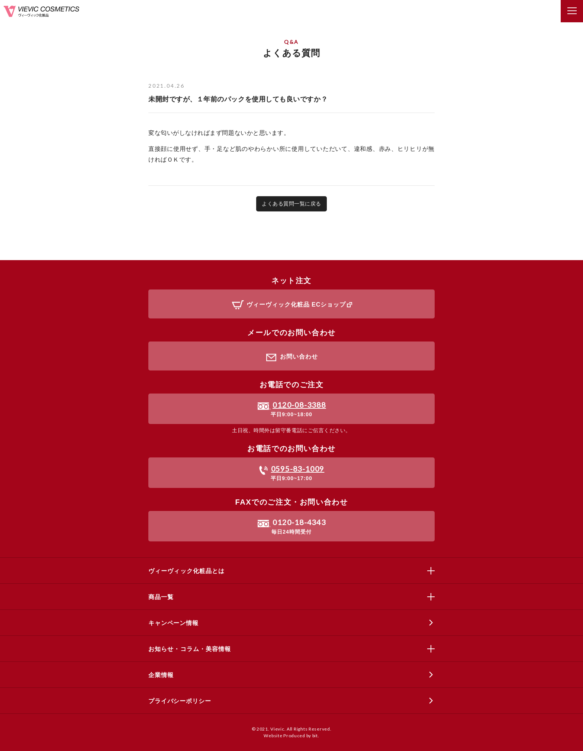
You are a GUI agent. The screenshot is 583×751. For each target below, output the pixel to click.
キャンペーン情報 (173, 623)
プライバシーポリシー (179, 701)
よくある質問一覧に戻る (291, 204)
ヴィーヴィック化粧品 (41, 11)
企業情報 (160, 675)
